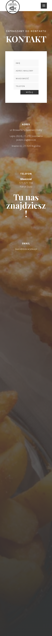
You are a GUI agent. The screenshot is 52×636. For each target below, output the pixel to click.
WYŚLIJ (29, 92)
